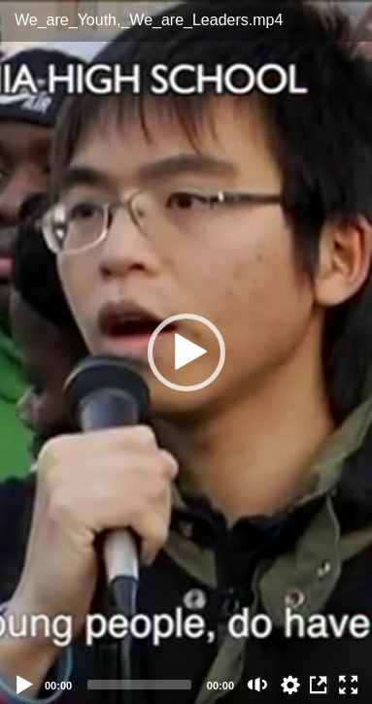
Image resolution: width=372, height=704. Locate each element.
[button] (186, 352)
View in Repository (319, 684)
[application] (186, 352)
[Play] (25, 684)
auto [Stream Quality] (290, 684)
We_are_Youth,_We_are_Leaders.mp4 (149, 20)
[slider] (139, 684)
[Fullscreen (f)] (348, 684)
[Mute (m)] (258, 684)
